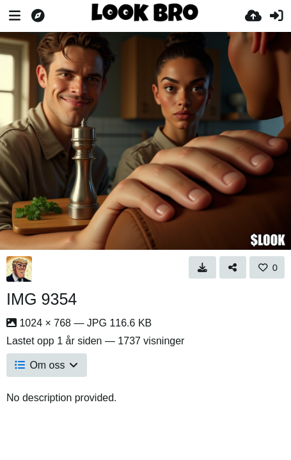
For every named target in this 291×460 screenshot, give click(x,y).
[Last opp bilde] (253, 16)
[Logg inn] (276, 16)
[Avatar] (19, 269)
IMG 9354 (41, 299)
